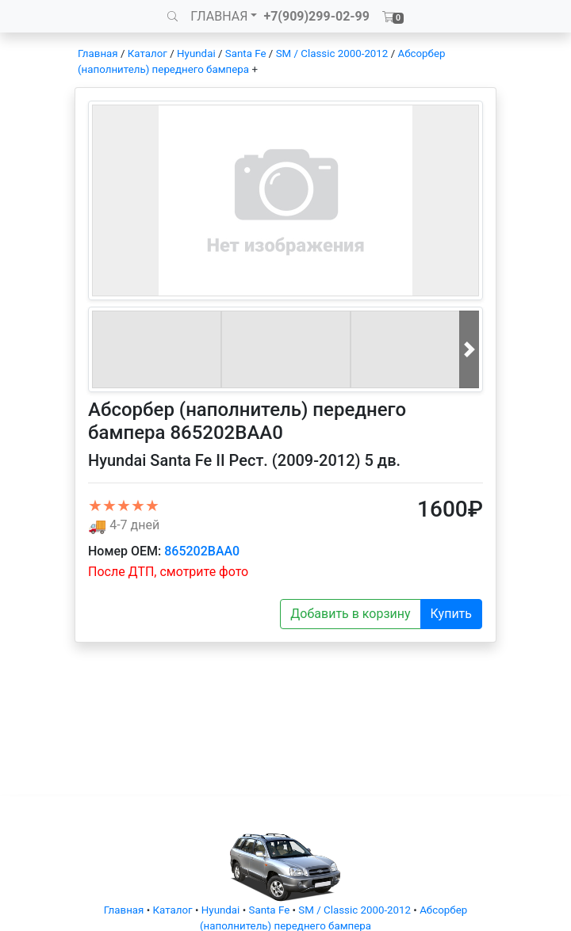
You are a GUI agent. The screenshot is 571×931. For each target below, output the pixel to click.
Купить (451, 613)
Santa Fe (245, 53)
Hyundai (196, 53)
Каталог (147, 53)
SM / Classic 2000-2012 (332, 53)
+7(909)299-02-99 (316, 16)
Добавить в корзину (350, 613)
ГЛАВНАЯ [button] (218, 16)
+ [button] (254, 69)
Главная (98, 53)
